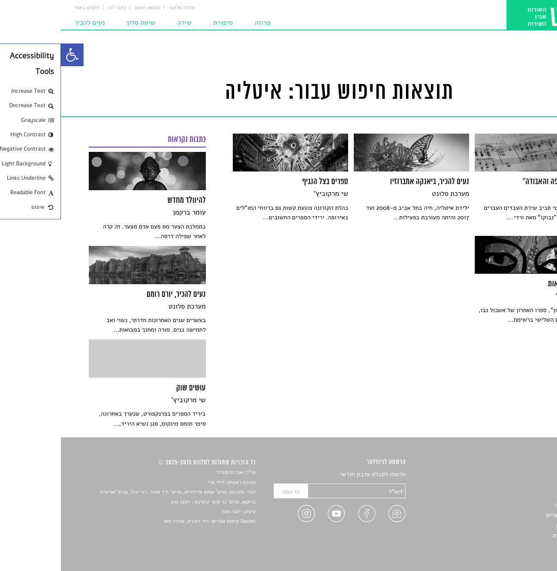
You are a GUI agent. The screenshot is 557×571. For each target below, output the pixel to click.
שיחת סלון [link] (80, 22)
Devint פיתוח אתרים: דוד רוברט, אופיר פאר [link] (148, 521)
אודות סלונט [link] (121, 7)
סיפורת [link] (162, 22)
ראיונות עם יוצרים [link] (507, 515)
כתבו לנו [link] (56, 7)
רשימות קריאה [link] (511, 505)
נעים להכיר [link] (28, 22)
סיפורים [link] (519, 474)
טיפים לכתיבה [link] (512, 525)
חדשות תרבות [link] (512, 495)
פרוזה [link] (202, 22)
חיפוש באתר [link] (26, 7)
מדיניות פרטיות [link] (510, 535)
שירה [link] (123, 22)
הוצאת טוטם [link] (87, 7)
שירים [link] (521, 484)
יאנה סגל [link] (170, 511)
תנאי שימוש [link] (514, 546)
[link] (11, 55)
